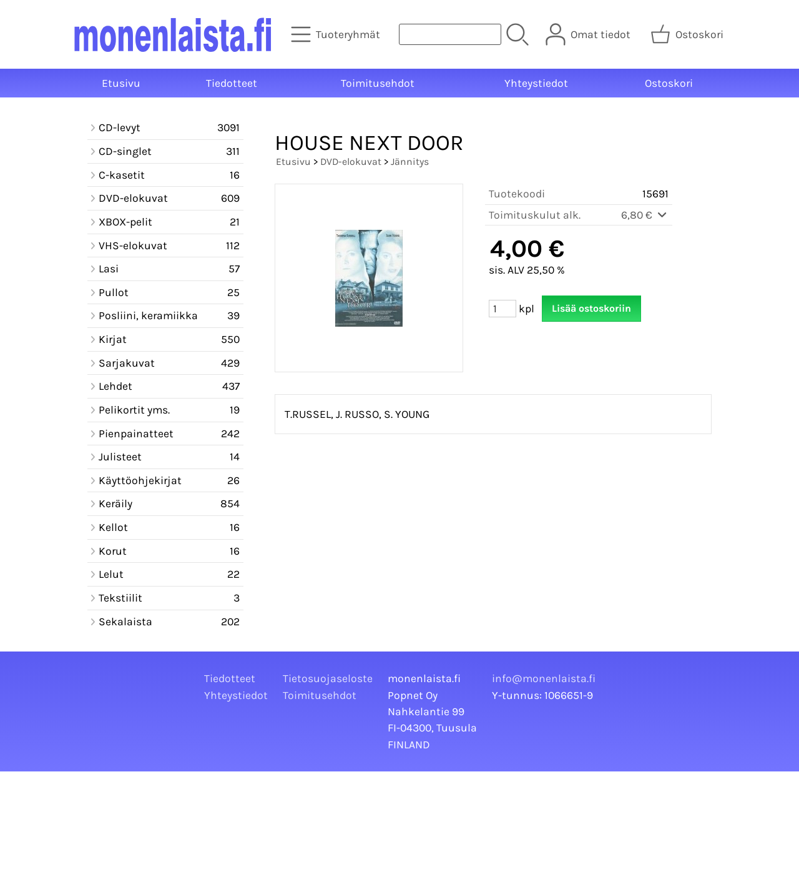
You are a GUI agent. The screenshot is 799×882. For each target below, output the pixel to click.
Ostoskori (669, 83)
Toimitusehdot (377, 83)
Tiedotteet (231, 83)
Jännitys (410, 161)
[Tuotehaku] (450, 34)
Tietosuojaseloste (328, 678)
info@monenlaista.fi (544, 678)
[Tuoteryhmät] (337, 34)
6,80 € (645, 215)
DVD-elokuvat (350, 161)
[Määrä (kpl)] (502, 308)
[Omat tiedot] (589, 34)
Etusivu (121, 83)
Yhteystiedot (536, 83)
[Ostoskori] (688, 34)
